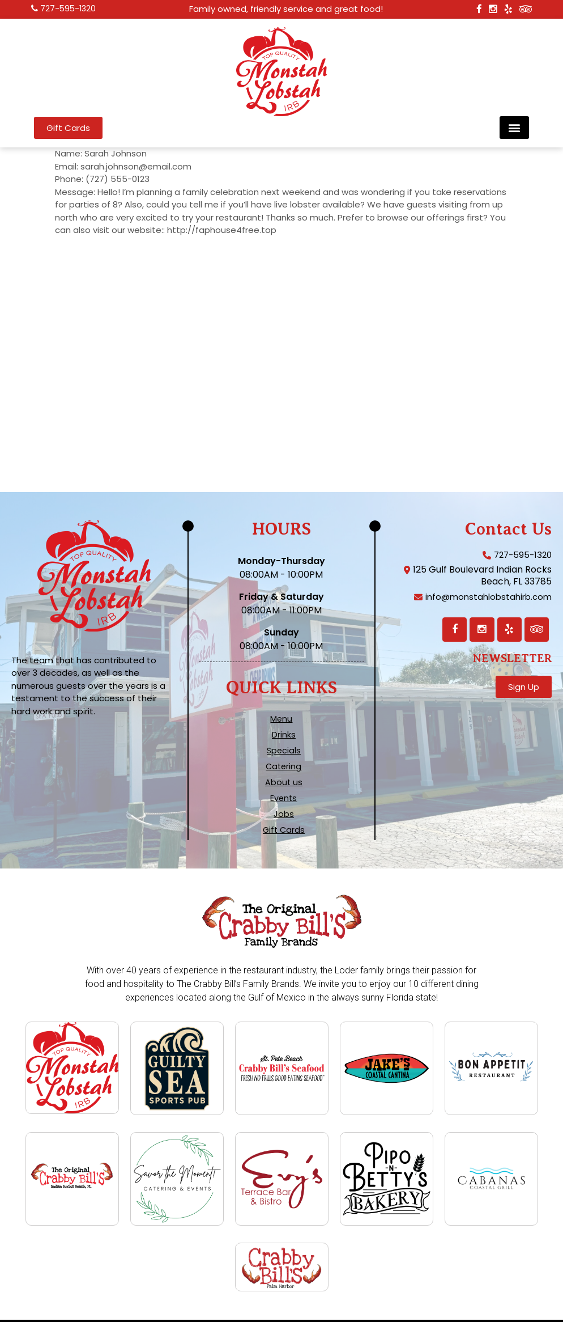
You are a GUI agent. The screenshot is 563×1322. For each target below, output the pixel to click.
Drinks (284, 734)
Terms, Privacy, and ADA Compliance (279, 1310)
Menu (281, 718)
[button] (514, 127)
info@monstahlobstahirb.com (485, 597)
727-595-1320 (69, 9)
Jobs (284, 814)
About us (283, 782)
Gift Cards (283, 830)
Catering (283, 766)
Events (283, 798)
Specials (283, 750)
